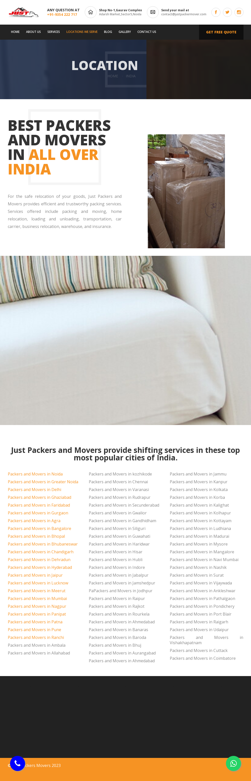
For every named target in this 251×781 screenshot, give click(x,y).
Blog (108, 32)
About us (33, 32)
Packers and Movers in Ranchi (36, 637)
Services (53, 32)
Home (15, 32)
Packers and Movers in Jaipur (35, 575)
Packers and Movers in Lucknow (38, 583)
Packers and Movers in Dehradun (39, 559)
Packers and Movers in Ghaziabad (39, 497)
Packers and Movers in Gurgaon (38, 513)
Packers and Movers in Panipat (37, 614)
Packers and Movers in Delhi (34, 489)
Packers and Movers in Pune (34, 629)
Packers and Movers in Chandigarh (40, 552)
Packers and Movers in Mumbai (37, 598)
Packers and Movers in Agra (34, 520)
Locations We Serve (82, 32)
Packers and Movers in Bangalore (39, 528)
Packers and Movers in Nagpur (37, 606)
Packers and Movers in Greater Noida (43, 482)
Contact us (146, 32)
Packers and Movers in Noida (35, 474)
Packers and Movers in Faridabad (39, 505)
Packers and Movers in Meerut (36, 590)
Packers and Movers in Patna (35, 622)
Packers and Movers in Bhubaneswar (43, 544)
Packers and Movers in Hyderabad (40, 567)
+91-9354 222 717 (62, 14)
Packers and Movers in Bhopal (36, 536)
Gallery (125, 32)
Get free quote (221, 32)
